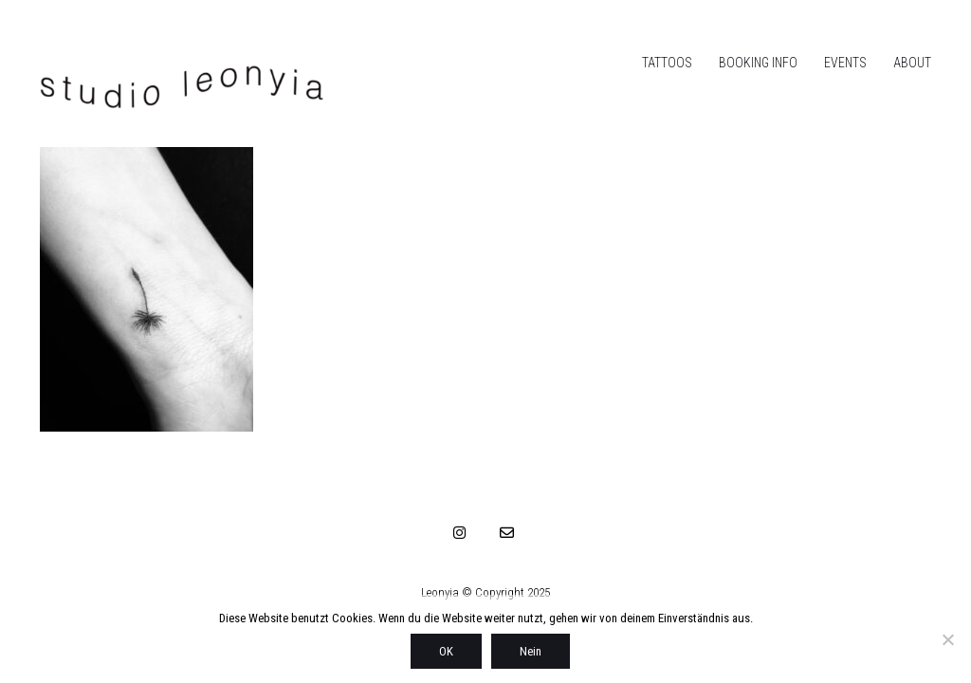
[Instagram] (460, 532)
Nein (530, 651)
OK (446, 651)
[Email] (507, 532)
